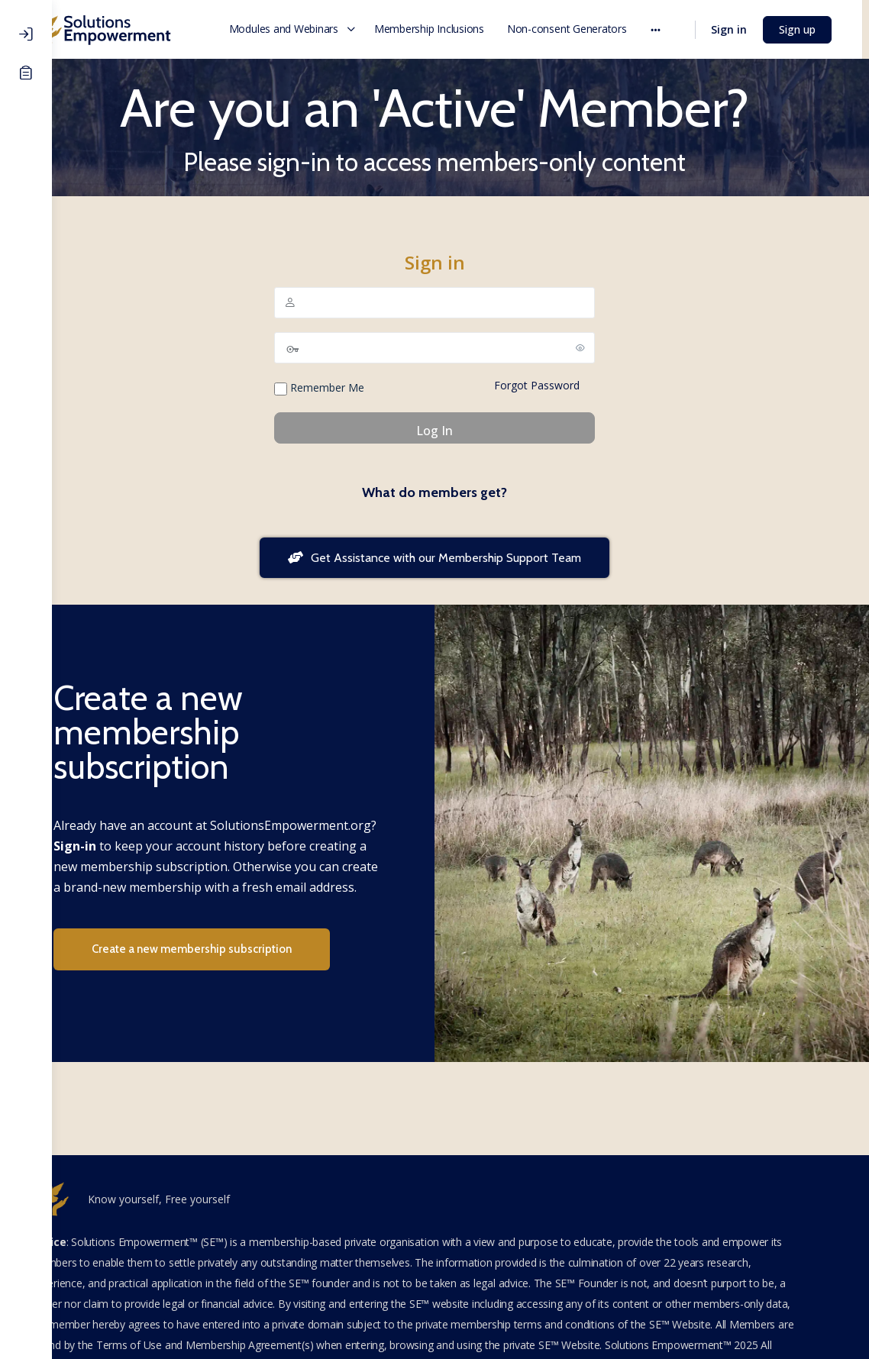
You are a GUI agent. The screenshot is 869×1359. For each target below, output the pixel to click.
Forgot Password (563, 385)
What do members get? (460, 492)
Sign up (804, 29)
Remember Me (345, 387)
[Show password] (606, 347)
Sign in (736, 29)
